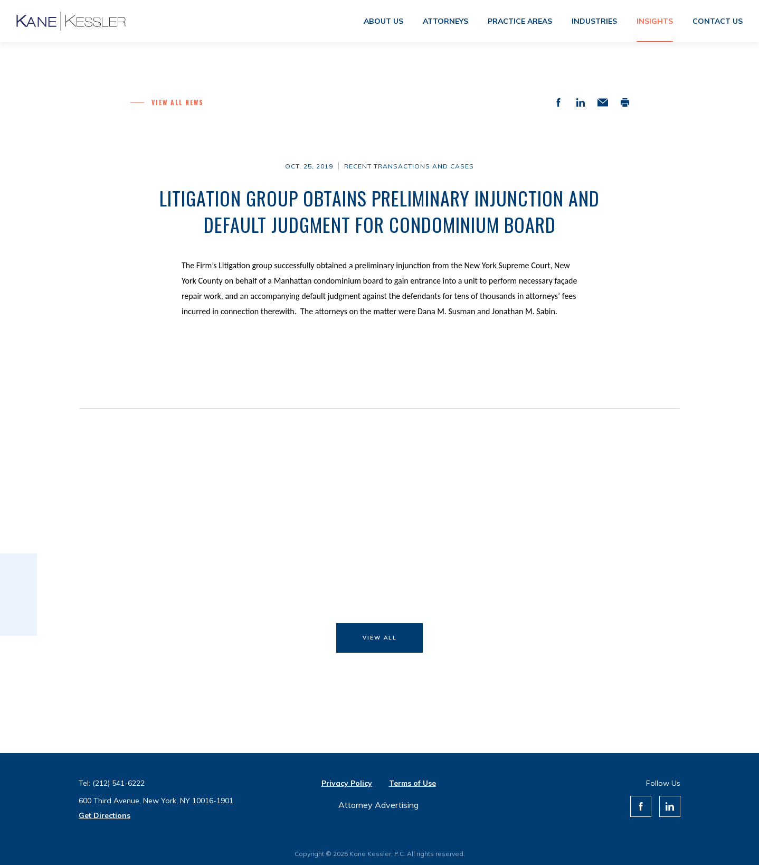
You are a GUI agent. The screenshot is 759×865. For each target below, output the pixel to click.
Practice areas (520, 21)
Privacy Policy (346, 783)
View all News (177, 102)
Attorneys (445, 21)
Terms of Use (412, 783)
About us (383, 21)
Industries (594, 21)
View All (380, 637)
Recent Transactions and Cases (409, 166)
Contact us (717, 21)
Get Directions (104, 815)
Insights (655, 21)
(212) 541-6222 (118, 783)
